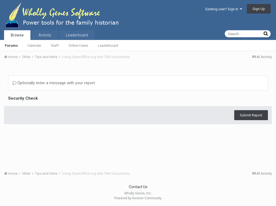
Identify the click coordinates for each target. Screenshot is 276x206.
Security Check (23, 98)
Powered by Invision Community (138, 198)
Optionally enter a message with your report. (54, 82)
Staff (55, 45)
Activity (45, 35)
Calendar (34, 45)
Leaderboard (108, 45)
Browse (17, 35)
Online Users (78, 45)
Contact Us (138, 187)
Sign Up (259, 9)
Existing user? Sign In (223, 9)
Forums (11, 45)
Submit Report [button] (251, 115)
